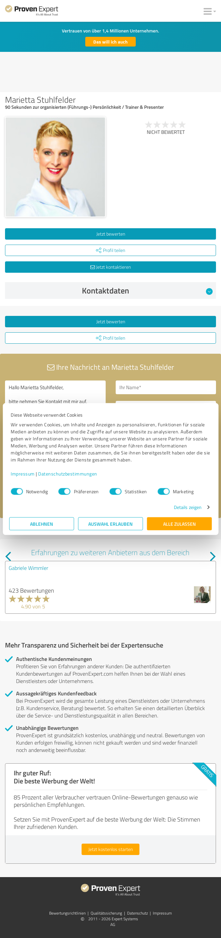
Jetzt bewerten (110, 234)
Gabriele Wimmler (28, 568)
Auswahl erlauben (110, 524)
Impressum (23, 474)
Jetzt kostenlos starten (110, 849)
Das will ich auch (110, 41)
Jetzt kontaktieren (110, 267)
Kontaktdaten (147, 290)
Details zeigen (188, 507)
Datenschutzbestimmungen (67, 474)
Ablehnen (41, 524)
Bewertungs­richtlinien (67, 913)
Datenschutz (137, 913)
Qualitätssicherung (106, 913)
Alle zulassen (179, 524)
